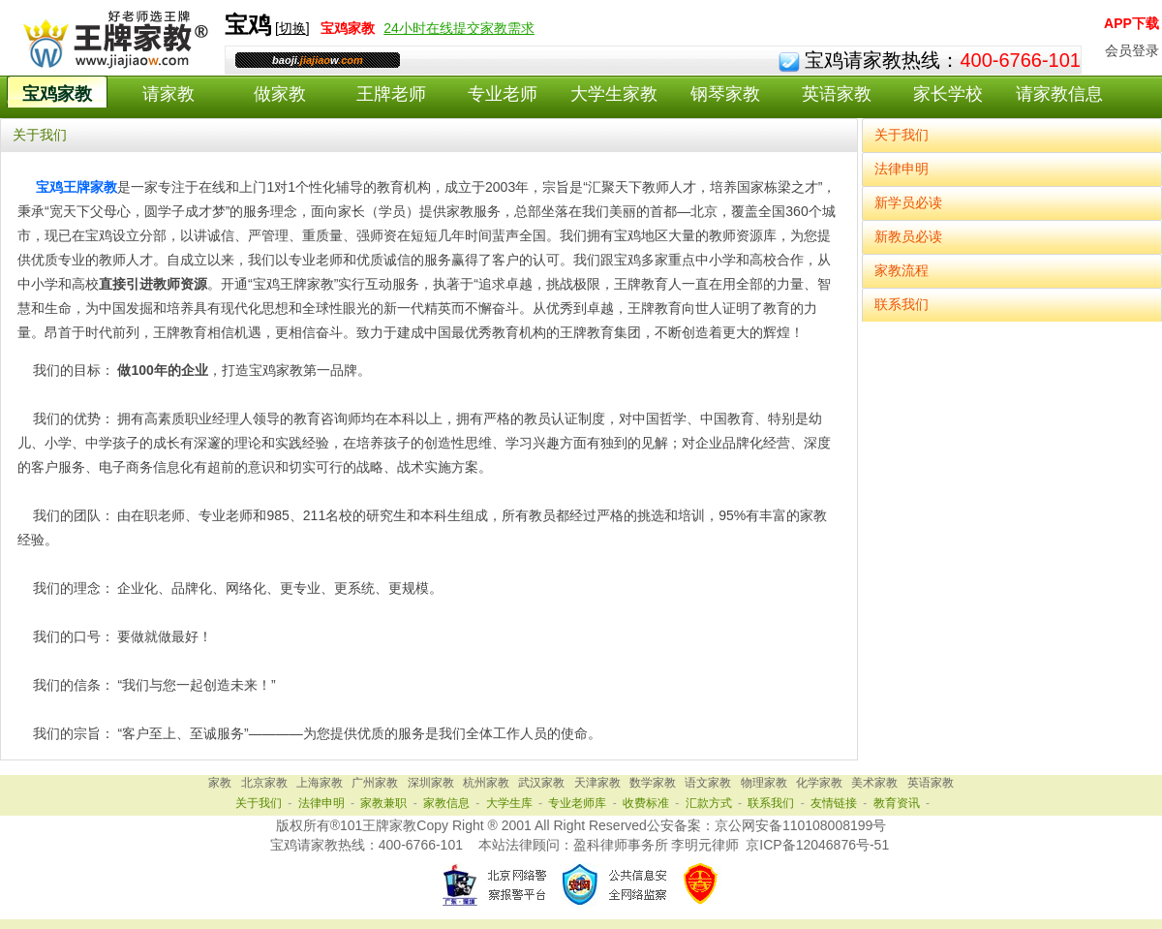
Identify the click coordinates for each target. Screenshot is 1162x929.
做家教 (280, 94)
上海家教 (319, 783)
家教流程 (901, 270)
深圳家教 (431, 783)
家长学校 (948, 94)
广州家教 (375, 783)
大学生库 (509, 803)
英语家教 (837, 94)
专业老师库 (577, 803)
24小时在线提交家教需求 (459, 28)
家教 (219, 783)
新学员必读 (908, 202)
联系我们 (901, 304)
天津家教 (597, 783)
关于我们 (901, 134)
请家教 (168, 94)
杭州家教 (486, 783)
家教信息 (446, 803)
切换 (292, 28)
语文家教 (708, 783)
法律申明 (901, 168)
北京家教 (264, 783)
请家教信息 (1059, 94)
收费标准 (646, 803)
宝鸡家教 (57, 94)
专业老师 (502, 94)
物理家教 (764, 783)
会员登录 (1132, 50)
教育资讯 (896, 803)
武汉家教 (541, 783)
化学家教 (819, 783)
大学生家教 (613, 94)
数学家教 (652, 783)
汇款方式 (709, 803)
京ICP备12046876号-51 (817, 844)
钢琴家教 (725, 94)
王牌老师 (391, 94)
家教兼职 (383, 803)
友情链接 (833, 803)
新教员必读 (908, 236)
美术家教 (874, 783)
